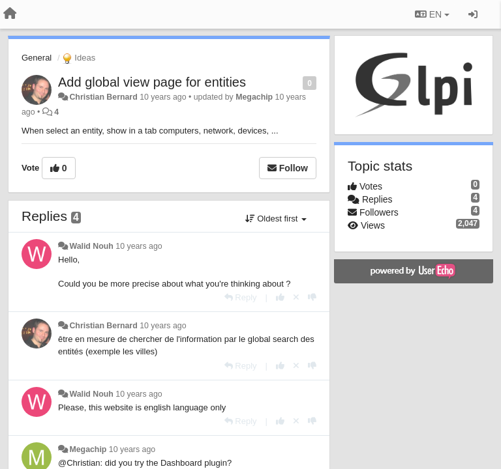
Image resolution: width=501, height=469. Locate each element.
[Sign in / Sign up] (473, 14)
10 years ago (138, 246)
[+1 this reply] (280, 297)
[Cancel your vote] (296, 297)
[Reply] (240, 297)
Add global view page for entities (152, 82)
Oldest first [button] (276, 218)
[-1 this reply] (312, 297)
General (37, 58)
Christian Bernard (103, 97)
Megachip (254, 97)
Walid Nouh (91, 246)
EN (432, 14)
